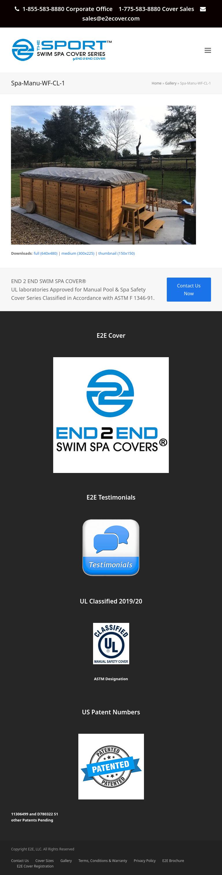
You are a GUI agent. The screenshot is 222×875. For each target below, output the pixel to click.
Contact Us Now (188, 289)
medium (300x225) (78, 253)
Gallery (170, 83)
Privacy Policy (145, 860)
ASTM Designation (111, 678)
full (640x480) (46, 253)
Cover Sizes (45, 860)
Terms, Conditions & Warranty (103, 860)
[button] (208, 50)
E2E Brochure (173, 860)
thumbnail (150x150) (116, 253)
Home (157, 83)
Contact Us (20, 860)
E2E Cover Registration (35, 866)
